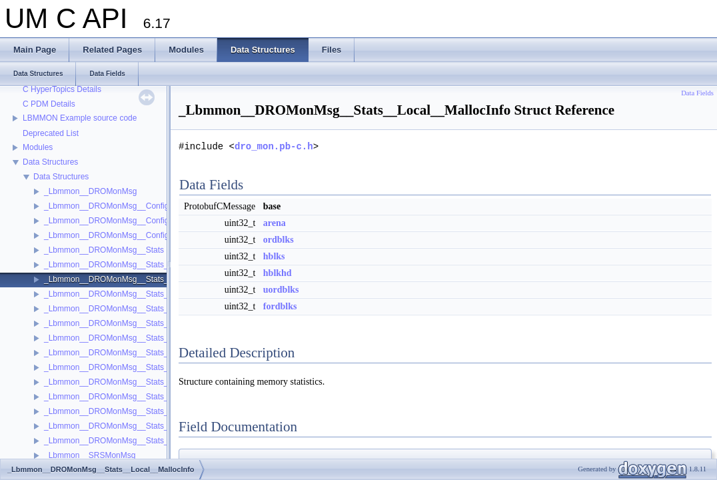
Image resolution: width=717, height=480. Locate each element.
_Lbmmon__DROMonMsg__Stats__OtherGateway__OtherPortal (159, 308)
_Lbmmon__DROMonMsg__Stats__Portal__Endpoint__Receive (158, 352)
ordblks (278, 240)
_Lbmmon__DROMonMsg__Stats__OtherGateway (134, 294)
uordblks (281, 290)
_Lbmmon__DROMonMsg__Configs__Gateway (128, 220)
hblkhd (277, 273)
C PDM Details (49, 104)
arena (274, 223)
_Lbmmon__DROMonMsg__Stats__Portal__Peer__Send (145, 411)
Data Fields (697, 93)
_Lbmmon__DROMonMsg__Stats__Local (118, 264)
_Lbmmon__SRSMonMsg (89, 455)
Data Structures (50, 162)
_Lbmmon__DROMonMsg (90, 191)
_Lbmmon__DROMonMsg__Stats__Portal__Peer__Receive (150, 396)
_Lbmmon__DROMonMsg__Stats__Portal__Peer (131, 382)
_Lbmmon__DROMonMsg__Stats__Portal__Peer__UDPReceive (159, 426)
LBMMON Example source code (80, 118)
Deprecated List (51, 133)
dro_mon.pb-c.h (274, 146)
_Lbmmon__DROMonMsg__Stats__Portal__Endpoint (139, 338)
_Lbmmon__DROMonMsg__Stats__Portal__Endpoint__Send (153, 367)
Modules (38, 147)
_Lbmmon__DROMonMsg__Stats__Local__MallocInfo (140, 279)
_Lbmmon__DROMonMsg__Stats (104, 250)
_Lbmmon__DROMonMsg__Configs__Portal (123, 235)
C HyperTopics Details (62, 89)
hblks (274, 256)
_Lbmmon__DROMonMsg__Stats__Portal (119, 323)
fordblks (280, 306)
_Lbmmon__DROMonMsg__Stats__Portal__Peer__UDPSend (154, 440)
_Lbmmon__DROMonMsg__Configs (108, 206)
